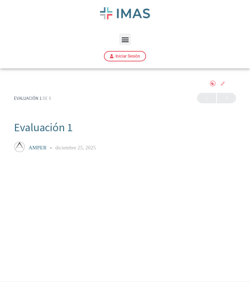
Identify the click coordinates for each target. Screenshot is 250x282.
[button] (125, 39)
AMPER (38, 147)
